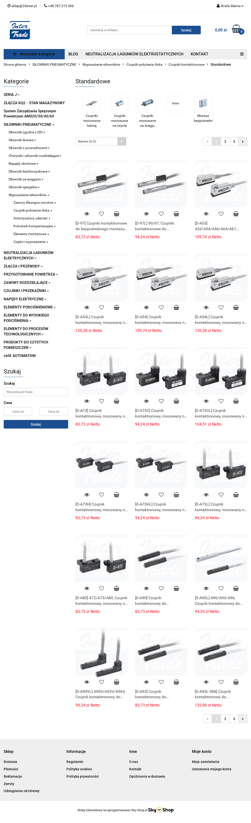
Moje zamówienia (205, 762)
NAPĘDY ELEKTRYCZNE (25, 299)
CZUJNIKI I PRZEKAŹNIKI (26, 291)
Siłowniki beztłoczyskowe (29, 171)
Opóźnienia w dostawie (147, 776)
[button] (8, 751)
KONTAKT (199, 54)
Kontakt (135, 769)
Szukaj (36, 424)
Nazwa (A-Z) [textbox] (87, 141)
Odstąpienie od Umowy (21, 791)
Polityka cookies (79, 769)
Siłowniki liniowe (22, 140)
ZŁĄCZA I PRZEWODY (23, 266)
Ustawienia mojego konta (211, 769)
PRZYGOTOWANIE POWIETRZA (31, 274)
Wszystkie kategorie (34, 54)
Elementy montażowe (31, 234)
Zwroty (9, 784)
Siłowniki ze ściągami (26, 179)
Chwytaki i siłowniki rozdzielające (35, 156)
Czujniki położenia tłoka (32, 210)
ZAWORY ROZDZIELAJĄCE (27, 282)
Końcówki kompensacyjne (34, 226)
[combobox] (100, 141)
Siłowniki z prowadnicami (29, 148)
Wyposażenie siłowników (29, 195)
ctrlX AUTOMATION (20, 356)
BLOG (73, 54)
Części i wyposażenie (30, 242)
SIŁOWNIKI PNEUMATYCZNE (29, 124)
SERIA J (12, 94)
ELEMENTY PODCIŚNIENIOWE (30, 307)
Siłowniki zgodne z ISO (27, 132)
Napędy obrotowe (23, 163)
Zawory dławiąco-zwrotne (34, 202)
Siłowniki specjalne (24, 187)
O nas (133, 762)
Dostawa (10, 762)
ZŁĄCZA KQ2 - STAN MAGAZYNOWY (34, 103)
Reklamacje (13, 776)
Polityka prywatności (82, 776)
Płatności (11, 769)
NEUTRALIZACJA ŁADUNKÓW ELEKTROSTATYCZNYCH (134, 54)
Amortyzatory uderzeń (31, 218)
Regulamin (74, 762)
